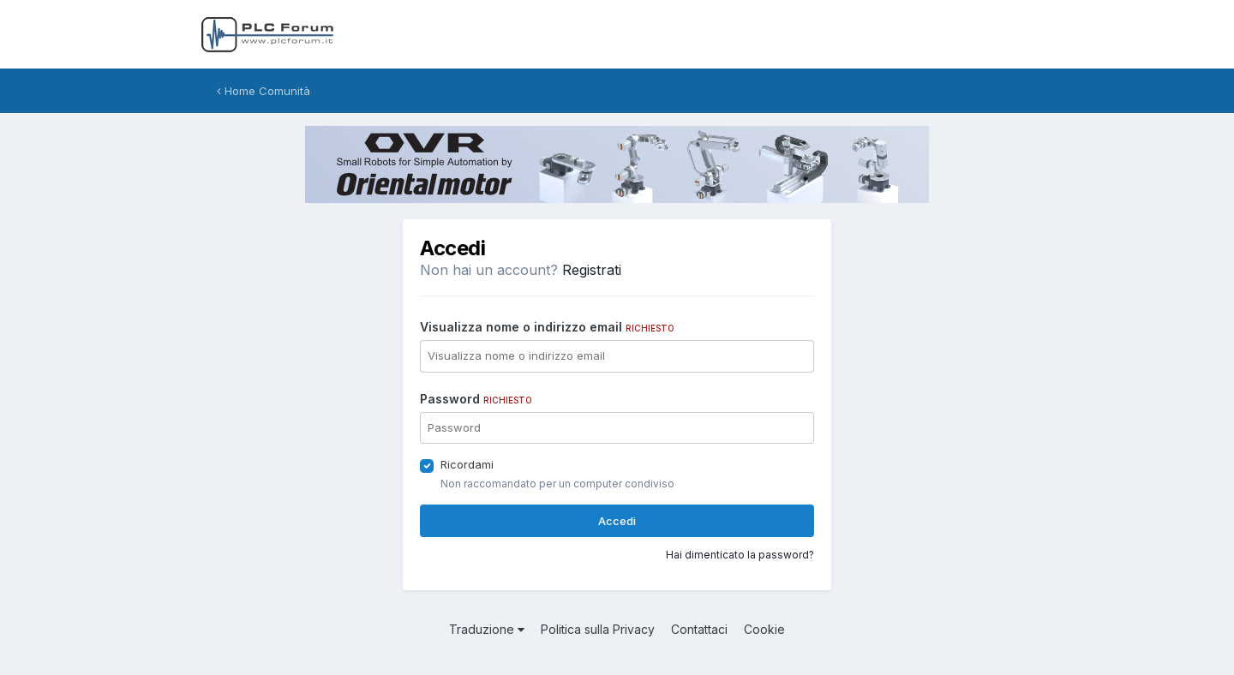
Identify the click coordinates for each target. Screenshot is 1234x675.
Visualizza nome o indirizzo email (547, 327)
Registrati (591, 269)
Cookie (764, 629)
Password (476, 398)
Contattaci (699, 629)
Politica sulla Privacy (598, 629)
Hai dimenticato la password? (740, 554)
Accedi (617, 521)
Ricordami (467, 464)
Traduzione (486, 629)
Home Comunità (263, 91)
